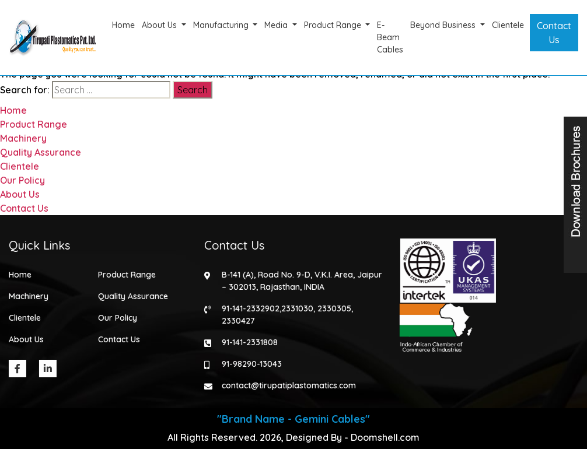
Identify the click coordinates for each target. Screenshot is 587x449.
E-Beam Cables (390, 37)
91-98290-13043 (251, 364)
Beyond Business (444, 25)
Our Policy (22, 180)
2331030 (297, 308)
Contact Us (554, 32)
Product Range (334, 25)
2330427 (237, 320)
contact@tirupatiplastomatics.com (288, 385)
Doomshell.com (385, 437)
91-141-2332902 (250, 308)
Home (123, 25)
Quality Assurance (40, 152)
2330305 (334, 308)
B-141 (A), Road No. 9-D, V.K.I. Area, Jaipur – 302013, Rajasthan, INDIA (301, 280)
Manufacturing (222, 25)
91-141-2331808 (249, 342)
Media (277, 25)
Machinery (23, 138)
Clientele (508, 25)
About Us (160, 25)
